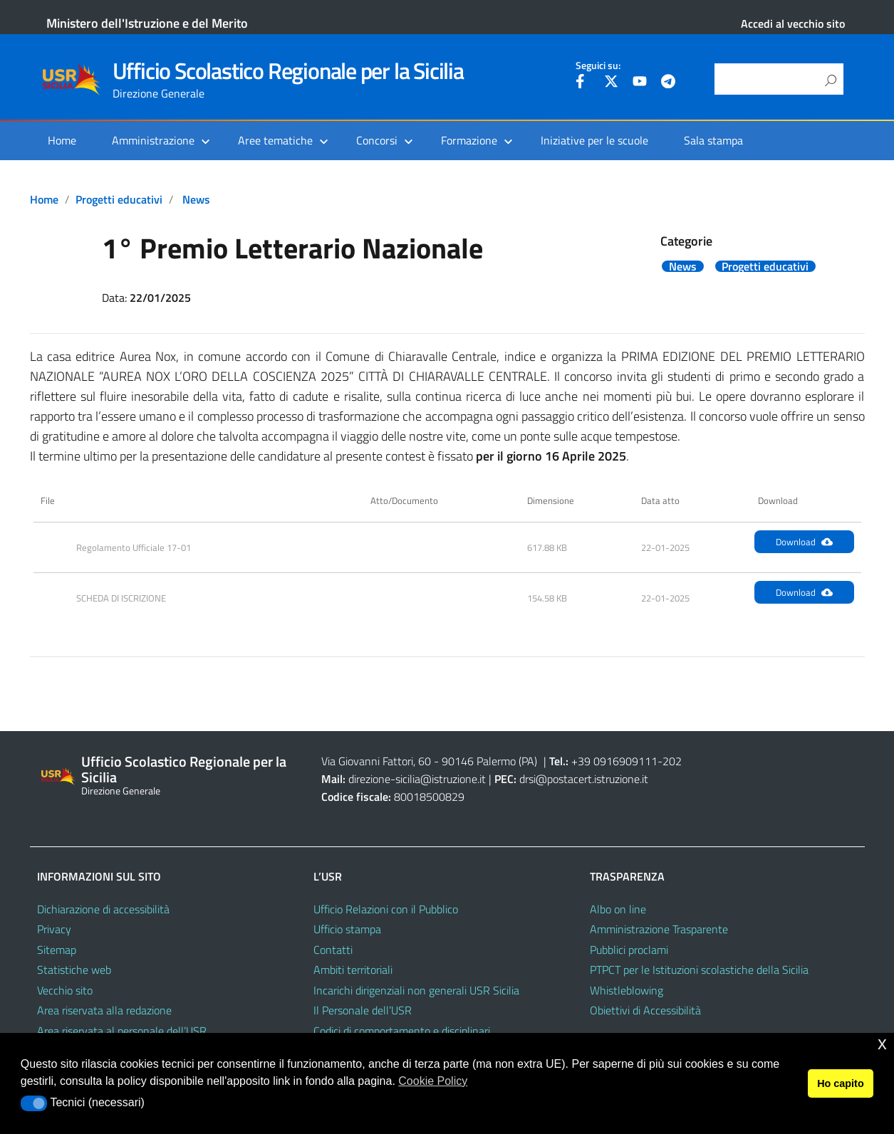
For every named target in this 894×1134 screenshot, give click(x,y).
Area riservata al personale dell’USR (122, 1030)
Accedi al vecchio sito (793, 23)
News (196, 199)
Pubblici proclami (629, 949)
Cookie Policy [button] (432, 1081)
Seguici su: (598, 65)
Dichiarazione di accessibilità (103, 909)
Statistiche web (74, 969)
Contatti (333, 949)
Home (62, 140)
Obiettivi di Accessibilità (645, 1010)
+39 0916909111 (614, 761)
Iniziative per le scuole (594, 140)
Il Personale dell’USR (362, 1010)
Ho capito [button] (840, 1083)
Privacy (54, 929)
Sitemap (56, 949)
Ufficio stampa (347, 929)
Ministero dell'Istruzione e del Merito (147, 23)
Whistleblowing (626, 990)
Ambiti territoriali (353, 969)
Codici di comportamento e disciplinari (401, 1030)
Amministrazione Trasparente (659, 929)
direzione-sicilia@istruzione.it (417, 778)
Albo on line (618, 909)
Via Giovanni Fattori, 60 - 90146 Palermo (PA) (429, 761)
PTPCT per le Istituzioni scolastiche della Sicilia (699, 969)
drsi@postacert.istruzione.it (583, 778)
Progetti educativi (119, 199)
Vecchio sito (65, 990)
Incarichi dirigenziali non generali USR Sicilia (416, 990)
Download (804, 542)
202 (672, 761)
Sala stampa (713, 140)
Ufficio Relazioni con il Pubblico (385, 909)
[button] (34, 1103)
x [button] (882, 1043)
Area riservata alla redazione (104, 1010)
